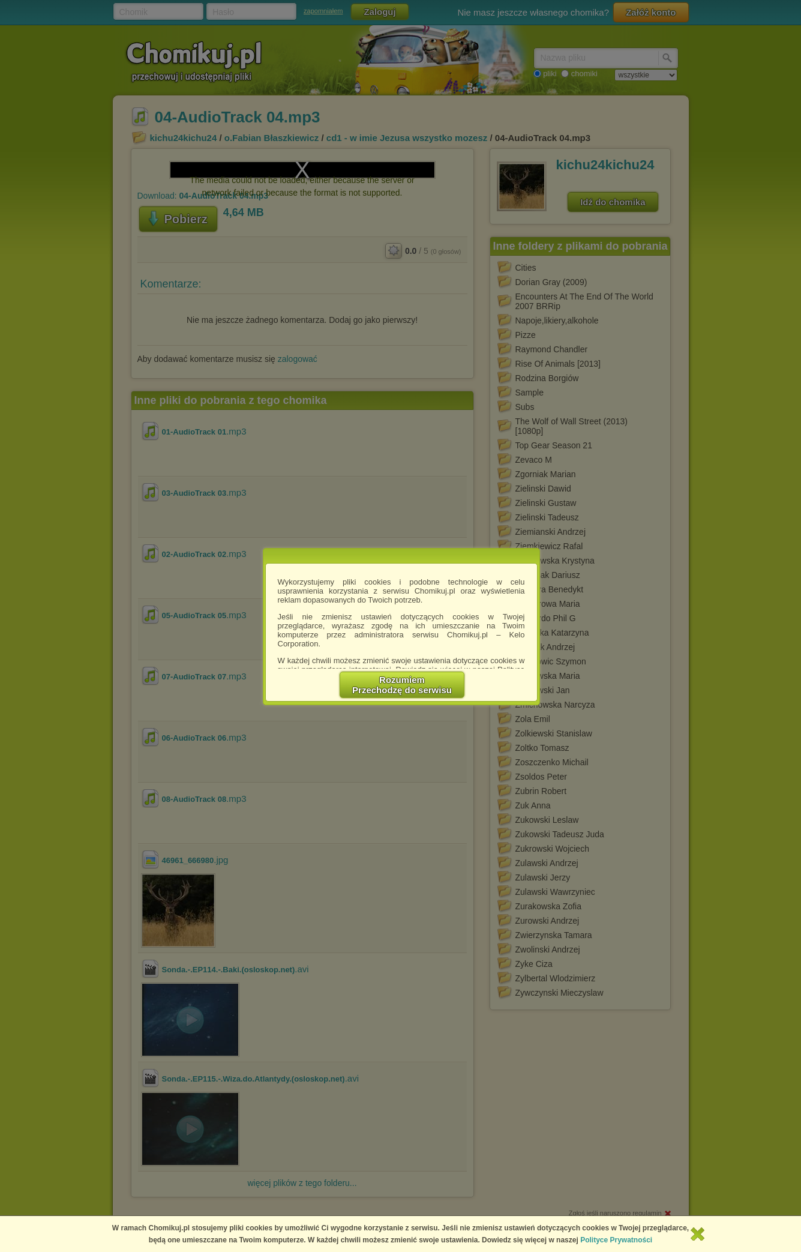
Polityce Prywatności (616, 1240)
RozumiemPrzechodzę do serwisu (402, 685)
